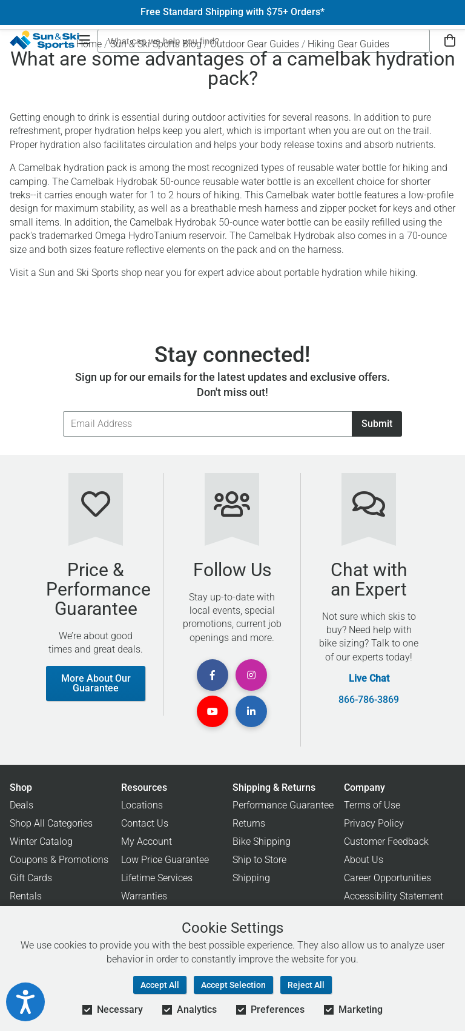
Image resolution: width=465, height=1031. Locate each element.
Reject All (306, 985)
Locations (142, 805)
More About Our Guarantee (96, 683)
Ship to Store (259, 859)
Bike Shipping (261, 841)
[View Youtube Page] (212, 711)
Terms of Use (372, 805)
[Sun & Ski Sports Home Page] (44, 40)
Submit (376, 423)
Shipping (251, 878)
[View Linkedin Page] (251, 711)
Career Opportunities (387, 878)
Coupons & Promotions (59, 859)
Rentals (26, 896)
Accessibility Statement (393, 896)
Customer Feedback (386, 841)
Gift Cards (31, 878)
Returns (248, 823)
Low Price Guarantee (165, 859)
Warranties (144, 896)
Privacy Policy (374, 823)
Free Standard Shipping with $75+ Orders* (232, 12)
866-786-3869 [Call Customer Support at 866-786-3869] (368, 700)
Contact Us (144, 823)
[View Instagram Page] (251, 675)
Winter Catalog (41, 841)
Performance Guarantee (283, 805)
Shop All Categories (51, 823)
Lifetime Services (157, 878)
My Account (146, 841)
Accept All (159, 985)
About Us (363, 859)
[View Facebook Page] (212, 675)
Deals (21, 805)
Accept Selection (233, 985)
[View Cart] (449, 41)
